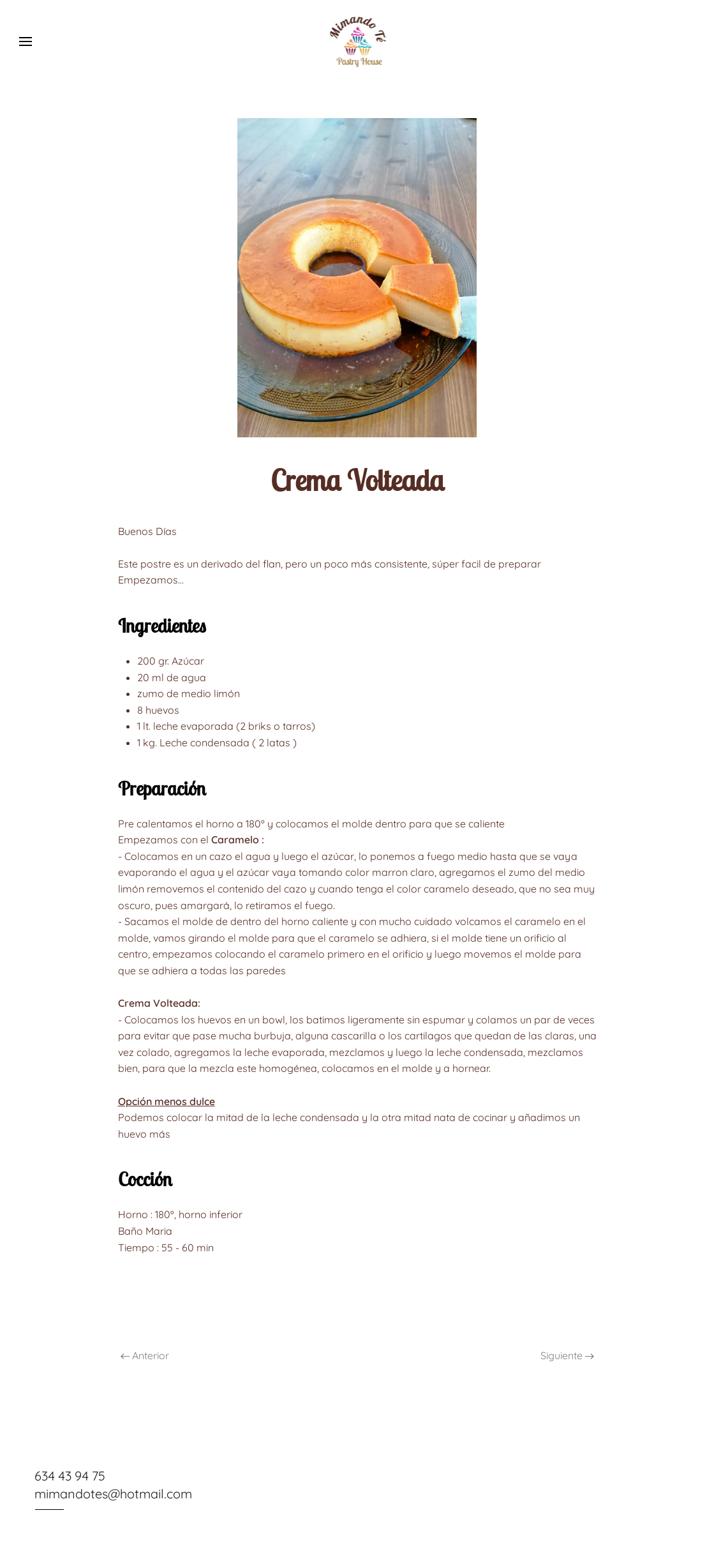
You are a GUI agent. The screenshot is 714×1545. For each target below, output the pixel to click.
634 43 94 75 (69, 1476)
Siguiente (567, 1355)
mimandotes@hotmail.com (112, 1494)
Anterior (145, 1355)
